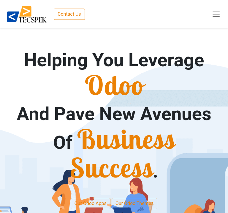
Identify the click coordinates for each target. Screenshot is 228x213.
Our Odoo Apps (91, 203)
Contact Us (69, 14)
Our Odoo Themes (134, 203)
